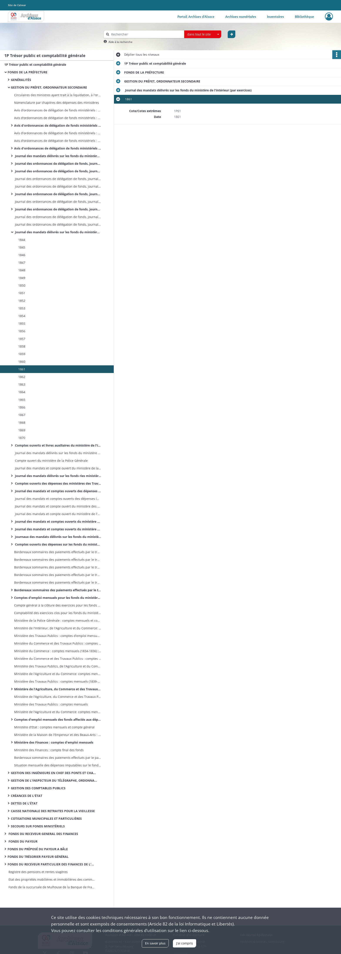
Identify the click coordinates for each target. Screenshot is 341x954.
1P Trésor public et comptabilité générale (35, 64)
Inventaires (275, 16)
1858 (21, 346)
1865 (21, 400)
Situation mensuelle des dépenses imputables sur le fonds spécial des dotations (57, 765)
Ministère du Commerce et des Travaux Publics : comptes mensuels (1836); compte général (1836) (57, 659)
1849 (21, 278)
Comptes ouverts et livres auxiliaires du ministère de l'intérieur (57, 445)
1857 (21, 339)
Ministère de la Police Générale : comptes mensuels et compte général (57, 620)
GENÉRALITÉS (21, 80)
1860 (21, 361)
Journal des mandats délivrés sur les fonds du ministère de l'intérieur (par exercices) (57, 232)
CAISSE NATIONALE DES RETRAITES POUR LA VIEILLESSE (53, 811)
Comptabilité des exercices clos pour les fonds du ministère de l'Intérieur (57, 613)
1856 (21, 331)
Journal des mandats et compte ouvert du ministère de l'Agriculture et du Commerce (57, 514)
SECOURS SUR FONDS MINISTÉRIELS (38, 826)
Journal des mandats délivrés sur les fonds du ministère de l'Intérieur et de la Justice (57, 156)
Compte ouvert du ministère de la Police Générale (51, 461)
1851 (21, 293)
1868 (21, 422)
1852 (21, 301)
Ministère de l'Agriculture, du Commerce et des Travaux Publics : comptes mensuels (57, 689)
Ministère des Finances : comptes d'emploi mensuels (53, 742)
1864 (21, 392)
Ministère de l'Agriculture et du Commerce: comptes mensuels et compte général (57, 712)
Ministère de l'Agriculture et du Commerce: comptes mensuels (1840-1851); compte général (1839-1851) (57, 674)
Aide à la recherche (120, 42)
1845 (21, 247)
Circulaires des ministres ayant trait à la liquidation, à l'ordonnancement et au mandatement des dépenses (57, 95)
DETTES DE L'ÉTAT (24, 803)
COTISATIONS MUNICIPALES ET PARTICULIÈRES (46, 818)
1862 (21, 377)
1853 (21, 308)
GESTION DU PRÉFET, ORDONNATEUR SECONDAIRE (49, 87)
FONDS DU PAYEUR (22, 841)
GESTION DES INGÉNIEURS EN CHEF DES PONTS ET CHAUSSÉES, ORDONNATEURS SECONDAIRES (54, 773)
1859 (21, 354)
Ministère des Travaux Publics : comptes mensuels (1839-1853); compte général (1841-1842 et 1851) (57, 681)
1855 (21, 323)
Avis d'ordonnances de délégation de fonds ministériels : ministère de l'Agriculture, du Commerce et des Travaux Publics (57, 125)
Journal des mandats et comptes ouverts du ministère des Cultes (57, 521)
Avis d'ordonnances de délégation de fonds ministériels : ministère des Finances (57, 148)
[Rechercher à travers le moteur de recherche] (146, 34)
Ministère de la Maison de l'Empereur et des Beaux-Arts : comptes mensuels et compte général (57, 735)
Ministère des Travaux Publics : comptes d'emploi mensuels (57, 636)
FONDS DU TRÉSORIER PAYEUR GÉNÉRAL (38, 857)
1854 (21, 316)
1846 (21, 255)
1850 (21, 285)
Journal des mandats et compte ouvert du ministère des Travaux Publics (57, 506)
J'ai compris (184, 943)
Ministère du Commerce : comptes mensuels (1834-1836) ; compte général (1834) (57, 651)
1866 (21, 407)
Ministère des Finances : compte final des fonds (49, 750)
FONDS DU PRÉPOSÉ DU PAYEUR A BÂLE (38, 849)
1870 (21, 438)
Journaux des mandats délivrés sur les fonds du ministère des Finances (57, 537)
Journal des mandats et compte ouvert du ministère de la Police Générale (57, 468)
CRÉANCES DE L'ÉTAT (26, 796)
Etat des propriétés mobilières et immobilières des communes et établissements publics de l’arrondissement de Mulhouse (51, 879)
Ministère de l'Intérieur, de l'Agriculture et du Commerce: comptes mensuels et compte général (57, 628)
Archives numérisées (240, 16)
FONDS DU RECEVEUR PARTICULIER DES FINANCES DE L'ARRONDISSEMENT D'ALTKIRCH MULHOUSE (51, 864)
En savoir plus (155, 943)
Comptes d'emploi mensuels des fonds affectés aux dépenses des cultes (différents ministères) (57, 719)
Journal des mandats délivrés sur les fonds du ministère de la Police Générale (57, 453)
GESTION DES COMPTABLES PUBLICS (38, 788)
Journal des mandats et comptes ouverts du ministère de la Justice (57, 529)
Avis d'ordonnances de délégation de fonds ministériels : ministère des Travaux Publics (57, 110)
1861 (21, 369)
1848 (21, 270)
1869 (21, 430)
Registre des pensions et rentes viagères (38, 872)
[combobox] (202, 34)
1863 (21, 384)
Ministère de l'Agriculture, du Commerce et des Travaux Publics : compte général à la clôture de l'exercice (57, 697)
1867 (21, 415)
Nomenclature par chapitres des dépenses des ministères (56, 103)
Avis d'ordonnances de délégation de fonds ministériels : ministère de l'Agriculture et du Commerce (57, 118)
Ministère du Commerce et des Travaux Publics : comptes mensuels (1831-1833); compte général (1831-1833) (57, 643)
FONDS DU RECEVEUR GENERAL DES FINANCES (43, 834)
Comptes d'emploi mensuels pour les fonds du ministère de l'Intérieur (57, 598)
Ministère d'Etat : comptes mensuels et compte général (54, 727)
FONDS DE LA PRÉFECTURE (27, 72)
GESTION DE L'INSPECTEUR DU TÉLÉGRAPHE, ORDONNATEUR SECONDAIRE (54, 780)
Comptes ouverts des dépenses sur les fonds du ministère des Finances (57, 544)
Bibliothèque (304, 16)
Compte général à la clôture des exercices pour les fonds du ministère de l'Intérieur (57, 605)
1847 (21, 262)
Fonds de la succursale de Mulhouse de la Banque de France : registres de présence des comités (51, 887)
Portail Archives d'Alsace (195, 16)
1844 (21, 240)
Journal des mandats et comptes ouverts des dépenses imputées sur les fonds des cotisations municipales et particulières (57, 499)
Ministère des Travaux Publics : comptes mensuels (51, 704)
